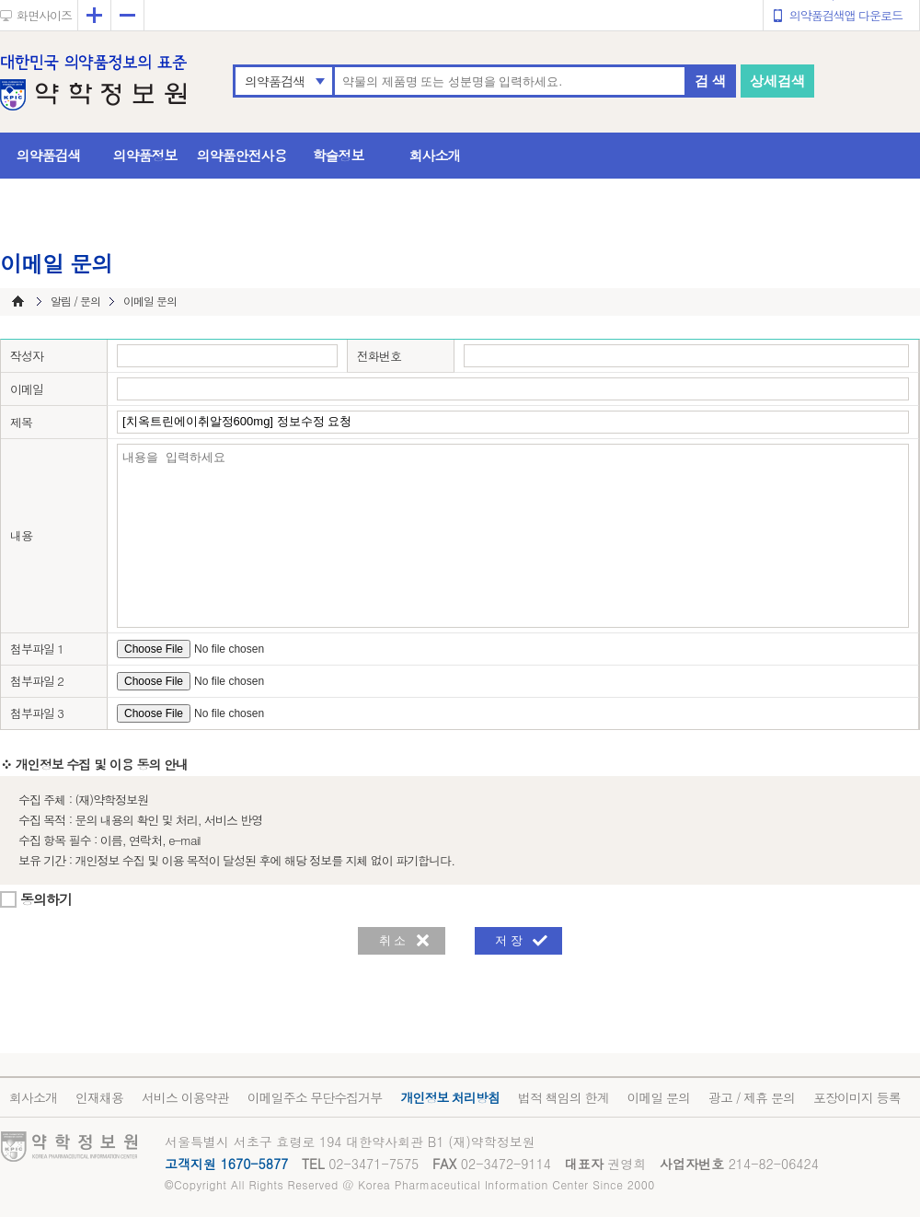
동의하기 (46, 899)
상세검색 (777, 80)
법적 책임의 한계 (563, 1097)
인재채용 (99, 1097)
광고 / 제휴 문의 (751, 1097)
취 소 (393, 940)
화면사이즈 (44, 15)
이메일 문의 (658, 1097)
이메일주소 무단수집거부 (315, 1097)
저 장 (509, 940)
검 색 (710, 80)
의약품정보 (145, 155)
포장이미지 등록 (857, 1097)
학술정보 (338, 155)
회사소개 (435, 155)
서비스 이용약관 (185, 1097)
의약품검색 (275, 81)
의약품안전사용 (242, 155)
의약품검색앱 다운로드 (846, 15)
